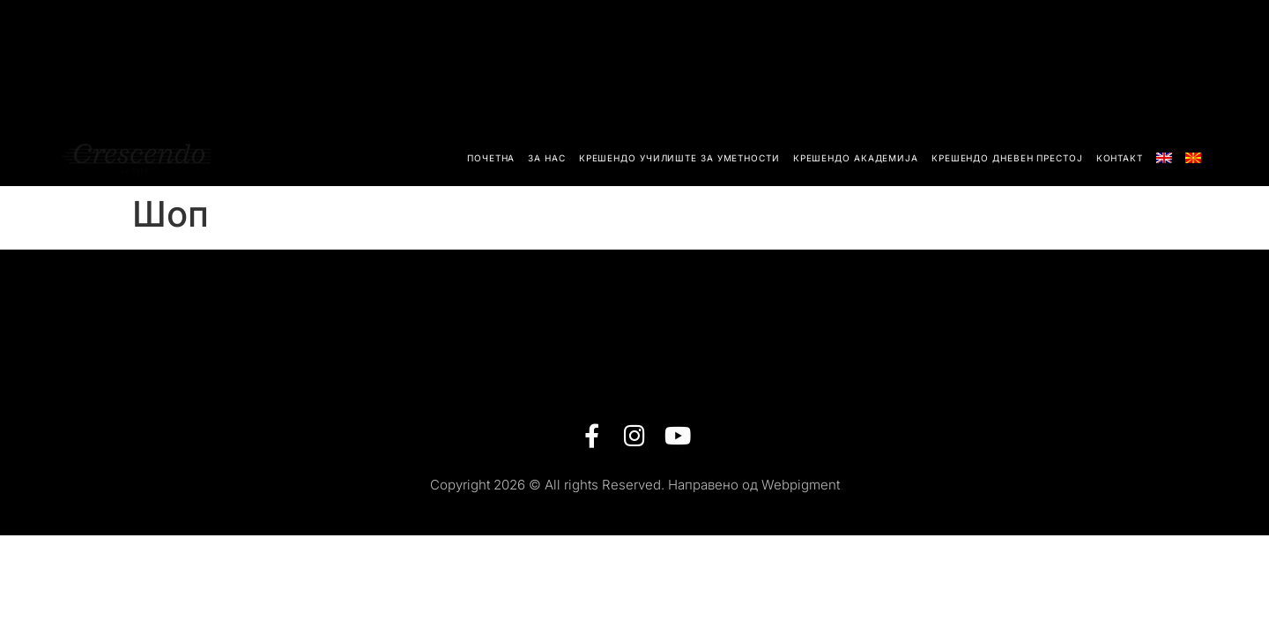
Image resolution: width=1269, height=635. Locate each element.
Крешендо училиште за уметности (679, 158)
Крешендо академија (855, 158)
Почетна (491, 158)
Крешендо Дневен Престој (1007, 158)
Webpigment (800, 484)
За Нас (546, 158)
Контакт (1119, 158)
